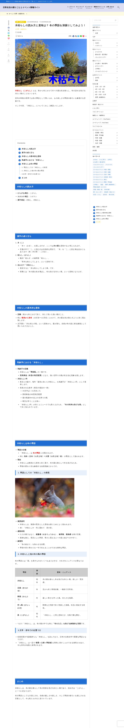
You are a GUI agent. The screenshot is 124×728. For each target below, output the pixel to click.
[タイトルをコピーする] (8, 42)
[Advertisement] (51, 123)
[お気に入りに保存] (8, 48)
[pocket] (9, 37)
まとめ (24, 178)
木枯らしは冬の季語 (30, 164)
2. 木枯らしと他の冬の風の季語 (33, 170)
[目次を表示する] (8, 54)
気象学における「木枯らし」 (33, 160)
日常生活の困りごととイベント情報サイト (24, 7)
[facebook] (9, 26)
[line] (9, 34)
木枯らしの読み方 (29, 149)
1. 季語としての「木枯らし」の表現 (34, 167)
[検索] (115, 20)
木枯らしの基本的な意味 (31, 156)
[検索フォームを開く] (115, 7)
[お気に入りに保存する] (19, 36)
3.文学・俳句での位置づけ (31, 174)
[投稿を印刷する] (8, 59)
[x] (9, 29)
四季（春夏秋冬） (20, 22)
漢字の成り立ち (28, 153)
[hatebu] (9, 32)
